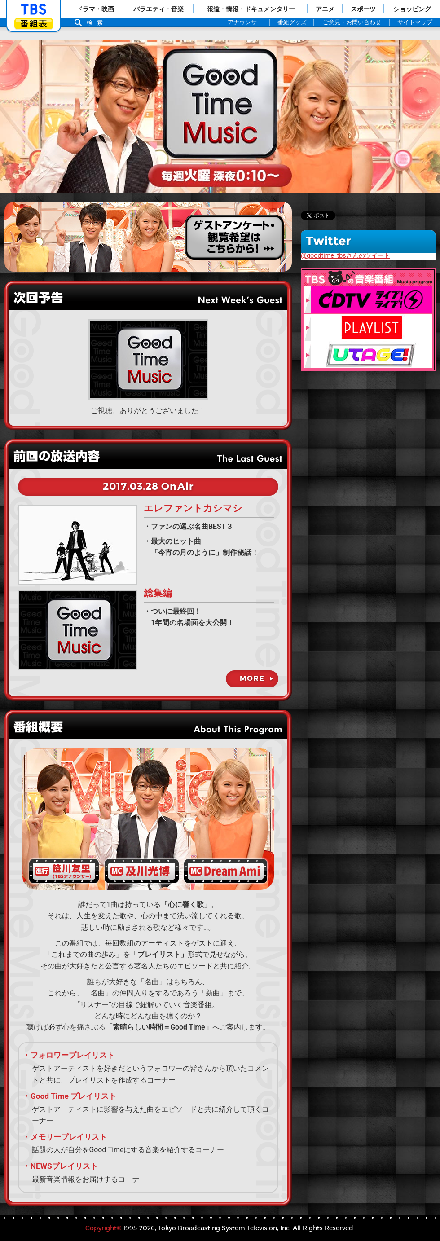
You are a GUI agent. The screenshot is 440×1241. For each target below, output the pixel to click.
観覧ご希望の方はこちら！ (148, 237)
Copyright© (103, 1228)
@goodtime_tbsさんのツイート (345, 256)
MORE (252, 678)
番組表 (33, 23)
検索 (97, 22)
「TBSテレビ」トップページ (33, 9)
